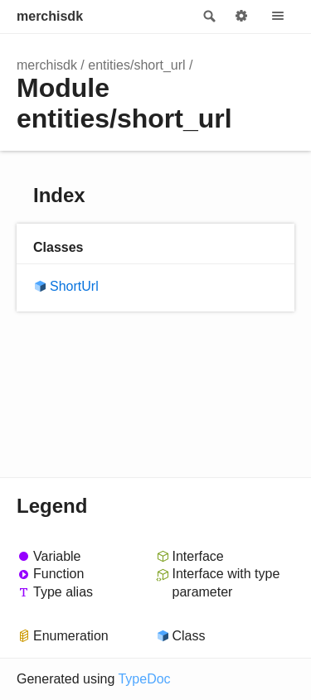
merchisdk (50, 16)
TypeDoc (144, 679)
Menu (277, 16)
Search (208, 16)
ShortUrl (74, 286)
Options (241, 16)
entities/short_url (136, 65)
